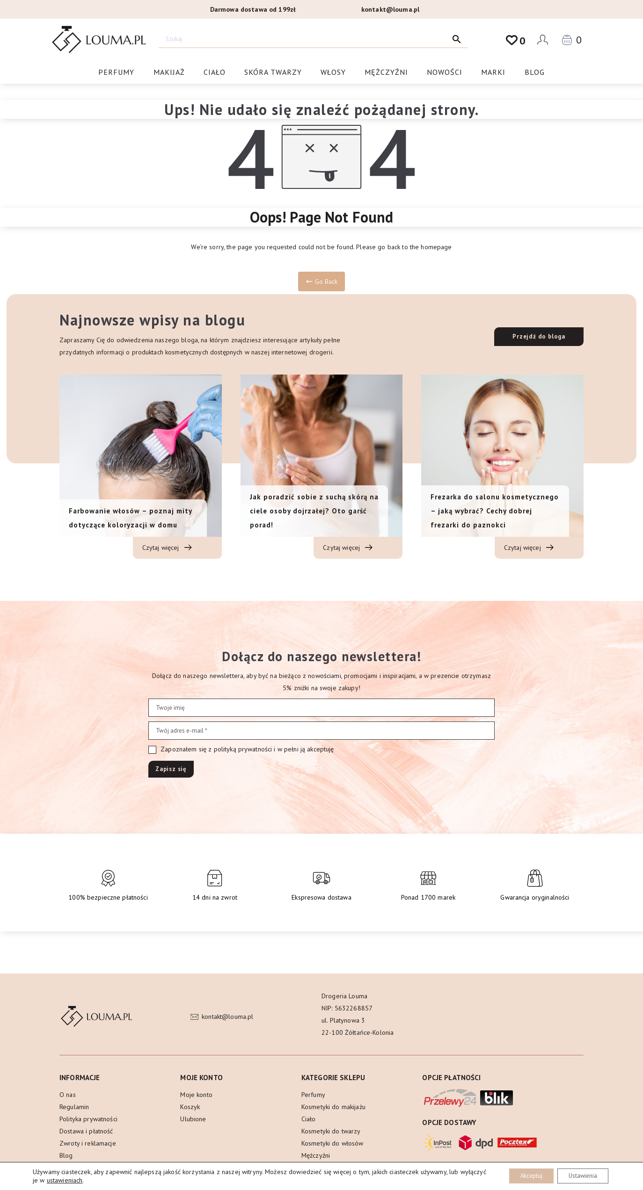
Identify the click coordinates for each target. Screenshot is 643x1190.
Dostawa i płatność (86, 1131)
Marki (493, 73)
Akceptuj (521, 1175)
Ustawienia (579, 1175)
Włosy (333, 73)
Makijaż (169, 73)
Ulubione (193, 1119)
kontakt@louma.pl (390, 9)
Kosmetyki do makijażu (333, 1107)
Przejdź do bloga (538, 336)
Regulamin (74, 1107)
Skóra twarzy (273, 73)
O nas (67, 1094)
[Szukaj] (302, 39)
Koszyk (190, 1107)
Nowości (444, 73)
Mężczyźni (386, 73)
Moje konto (196, 1094)
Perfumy (116, 73)
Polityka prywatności (88, 1119)
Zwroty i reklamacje (87, 1143)
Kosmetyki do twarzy (331, 1131)
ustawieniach (92, 1180)
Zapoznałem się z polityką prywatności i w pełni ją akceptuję (241, 749)
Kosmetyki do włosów (332, 1143)
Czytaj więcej (167, 548)
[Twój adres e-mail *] (321, 730)
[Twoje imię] (321, 708)
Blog (535, 73)
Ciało (215, 73)
